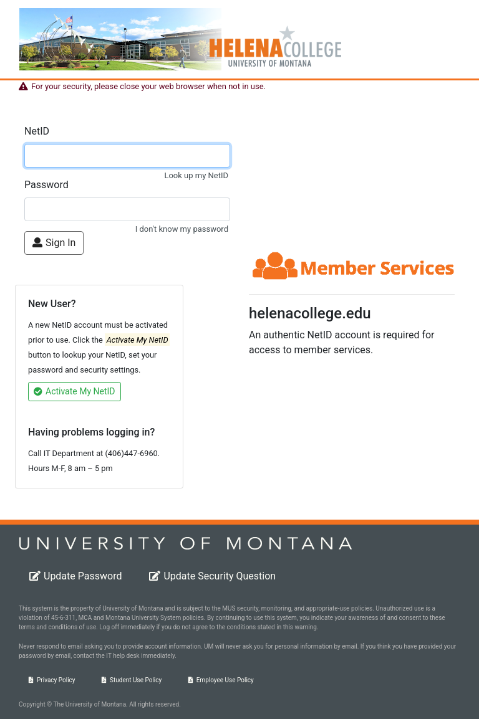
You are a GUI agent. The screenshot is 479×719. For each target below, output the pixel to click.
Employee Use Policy (221, 680)
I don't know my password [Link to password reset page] (181, 229)
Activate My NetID (74, 391)
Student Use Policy (132, 680)
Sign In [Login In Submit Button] (53, 243)
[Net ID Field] (127, 156)
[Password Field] (127, 209)
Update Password (75, 576)
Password (46, 185)
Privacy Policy (52, 680)
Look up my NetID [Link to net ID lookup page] (196, 175)
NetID (36, 131)
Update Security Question (212, 576)
